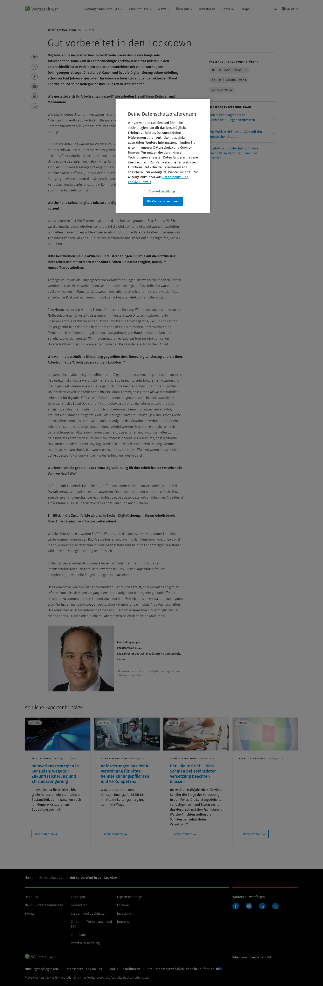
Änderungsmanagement (229, 80)
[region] (163, 156)
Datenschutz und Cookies (83, 969)
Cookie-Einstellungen (124, 969)
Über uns (184, 9)
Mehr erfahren (252, 834)
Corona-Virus (222, 90)
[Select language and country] (290, 8)
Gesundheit (79, 905)
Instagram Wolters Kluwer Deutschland (250, 908)
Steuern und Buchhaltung (89, 913)
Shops (244, 9)
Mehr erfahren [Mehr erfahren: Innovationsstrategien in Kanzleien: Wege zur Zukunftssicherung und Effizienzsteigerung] (44, 834)
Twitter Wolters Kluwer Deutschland (276, 908)
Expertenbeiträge (51, 878)
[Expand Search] (275, 8)
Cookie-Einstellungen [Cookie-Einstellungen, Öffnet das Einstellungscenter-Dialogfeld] (163, 191)
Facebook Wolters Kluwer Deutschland (236, 908)
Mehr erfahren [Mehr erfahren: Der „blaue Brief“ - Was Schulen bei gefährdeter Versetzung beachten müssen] (182, 834)
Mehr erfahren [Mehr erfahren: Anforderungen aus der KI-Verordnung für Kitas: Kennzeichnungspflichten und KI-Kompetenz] (113, 834)
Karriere (228, 9)
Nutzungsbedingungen (41, 969)
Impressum (125, 922)
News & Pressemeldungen (44, 905)
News (163, 9)
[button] (35, 57)
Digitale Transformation (230, 70)
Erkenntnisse (140, 9)
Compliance (79, 935)
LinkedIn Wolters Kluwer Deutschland (263, 908)
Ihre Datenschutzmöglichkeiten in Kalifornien (180, 969)
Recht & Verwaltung (85, 943)
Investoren (207, 9)
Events (29, 913)
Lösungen (78, 897)
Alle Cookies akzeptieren (163, 201)
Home (29, 878)
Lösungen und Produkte (103, 9)
